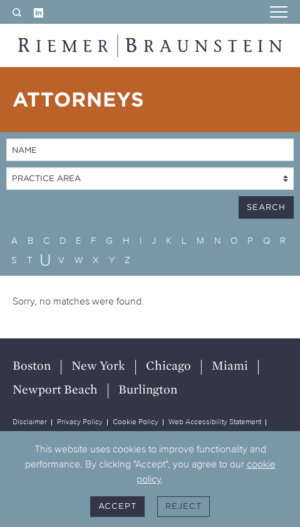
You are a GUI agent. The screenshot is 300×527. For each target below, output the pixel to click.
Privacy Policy (80, 421)
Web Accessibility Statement (214, 421)
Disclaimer (30, 421)
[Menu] (278, 13)
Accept (117, 506)
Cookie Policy (135, 421)
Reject (183, 506)
